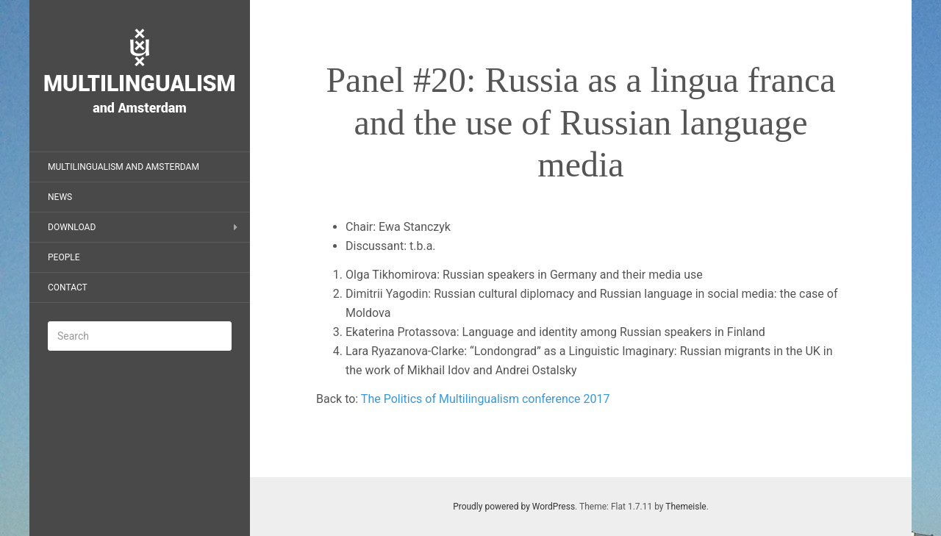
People (64, 257)
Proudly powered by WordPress (514, 506)
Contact (67, 287)
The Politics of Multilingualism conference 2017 (485, 399)
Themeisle (685, 506)
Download (72, 227)
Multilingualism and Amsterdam (123, 167)
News (60, 197)
